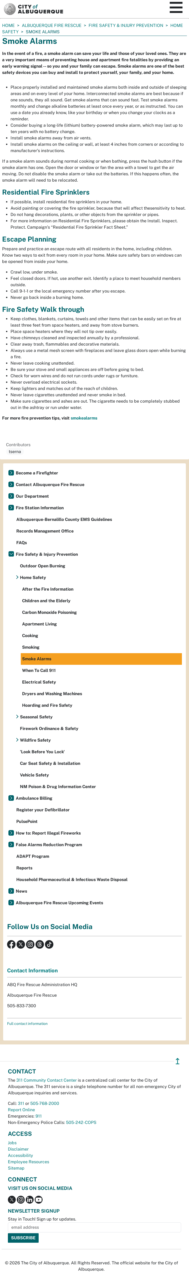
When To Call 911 (39, 670)
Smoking (30, 647)
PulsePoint (27, 821)
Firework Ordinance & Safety (49, 728)
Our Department (32, 496)
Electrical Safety (39, 682)
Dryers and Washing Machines (52, 693)
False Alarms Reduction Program (49, 844)
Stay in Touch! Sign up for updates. (42, 1219)
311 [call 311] (21, 1103)
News (21, 891)
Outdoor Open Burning (42, 565)
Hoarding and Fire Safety (47, 705)
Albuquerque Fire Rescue (51, 25)
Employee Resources (28, 1161)
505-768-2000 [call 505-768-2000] (44, 1103)
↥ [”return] (177, 1061)
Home (8, 25)
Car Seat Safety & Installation (50, 763)
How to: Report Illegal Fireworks (48, 833)
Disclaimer (18, 1149)
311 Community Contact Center (46, 1080)
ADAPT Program (32, 856)
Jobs (12, 1142)
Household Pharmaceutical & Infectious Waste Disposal (71, 879)
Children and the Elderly (46, 600)
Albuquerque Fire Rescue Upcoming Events (59, 902)
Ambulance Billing (34, 798)
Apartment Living (39, 624)
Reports (24, 867)
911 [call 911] (38, 1116)
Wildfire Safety (35, 740)
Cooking (30, 635)
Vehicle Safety (34, 775)
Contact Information (32, 970)
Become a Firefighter (37, 472)
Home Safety (33, 577)
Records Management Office (45, 531)
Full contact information (27, 1023)
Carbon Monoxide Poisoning (49, 612)
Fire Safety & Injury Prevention (126, 25)
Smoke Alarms (36, 658)
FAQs (21, 542)
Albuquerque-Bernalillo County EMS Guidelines (64, 519)
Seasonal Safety (36, 716)
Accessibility (20, 1155)
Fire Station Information (40, 507)
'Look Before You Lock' (42, 751)
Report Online (21, 1109)
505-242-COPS (81, 1122)
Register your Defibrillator (43, 809)
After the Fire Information (47, 589)
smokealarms (84, 418)
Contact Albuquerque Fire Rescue (50, 484)
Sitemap (16, 1168)
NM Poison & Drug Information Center (58, 786)
